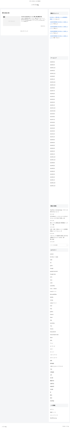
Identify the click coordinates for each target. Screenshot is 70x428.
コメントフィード (54, 415)
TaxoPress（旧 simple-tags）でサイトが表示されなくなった (59, 210)
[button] (67, 245)
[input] (59, 245)
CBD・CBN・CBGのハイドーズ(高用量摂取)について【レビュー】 (59, 230)
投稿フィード (53, 412)
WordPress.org (53, 418)
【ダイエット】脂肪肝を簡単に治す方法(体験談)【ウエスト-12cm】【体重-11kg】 (59, 237)
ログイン (52, 409)
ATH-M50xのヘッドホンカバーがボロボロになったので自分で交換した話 (59, 217)
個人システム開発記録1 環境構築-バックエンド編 (59, 223)
